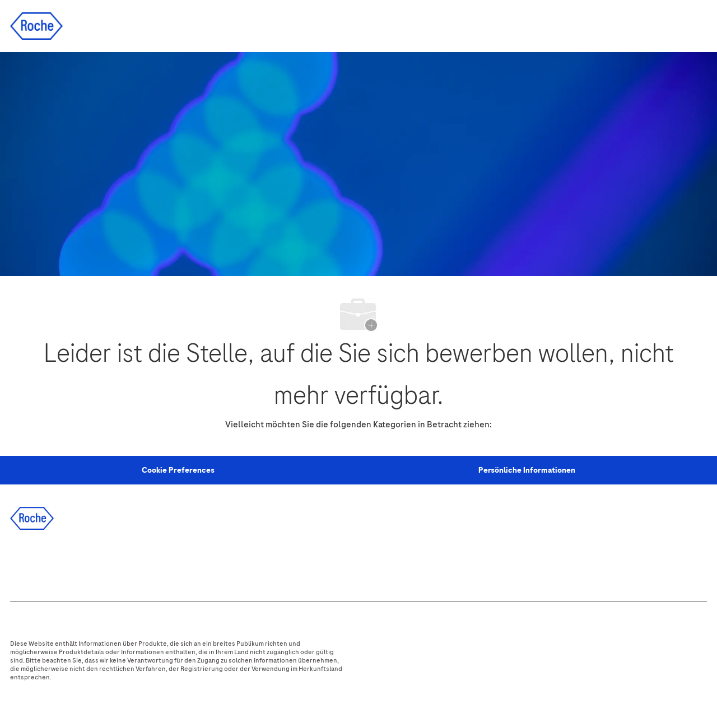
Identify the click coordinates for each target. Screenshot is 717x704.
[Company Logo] (36, 25)
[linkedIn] (55, 562)
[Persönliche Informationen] (526, 470)
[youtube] (146, 562)
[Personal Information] (178, 470)
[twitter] (85, 562)
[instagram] (116, 562)
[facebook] (25, 562)
